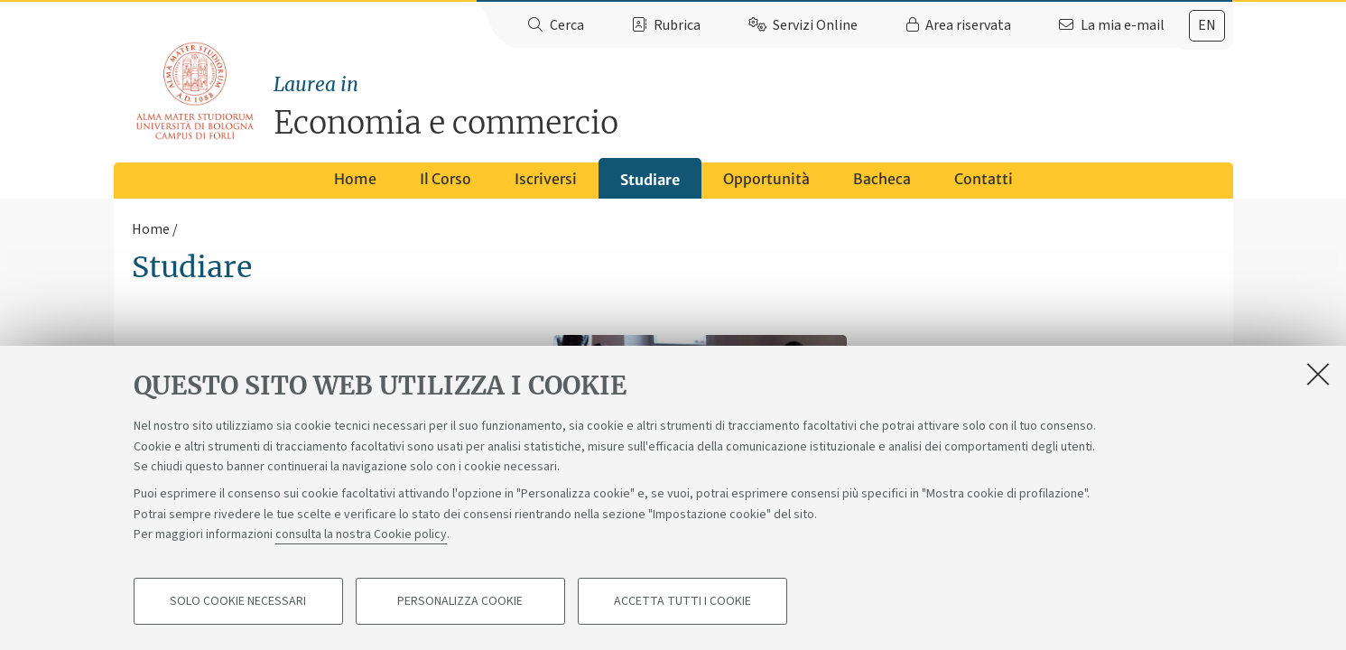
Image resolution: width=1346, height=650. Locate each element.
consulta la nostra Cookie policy (361, 534)
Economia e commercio (753, 106)
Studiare (650, 180)
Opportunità (766, 179)
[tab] (1207, 26)
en (1207, 25)
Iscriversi (546, 179)
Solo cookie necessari (238, 601)
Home (355, 179)
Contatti (983, 179)
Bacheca (882, 179)
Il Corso (445, 179)
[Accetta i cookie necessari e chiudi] (1318, 373)
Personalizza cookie (460, 601)
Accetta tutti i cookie (682, 601)
